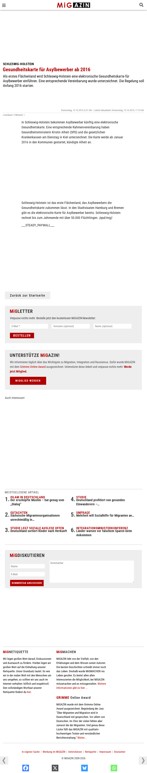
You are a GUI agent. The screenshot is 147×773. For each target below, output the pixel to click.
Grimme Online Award (33, 366)
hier (29, 692)
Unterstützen (75, 751)
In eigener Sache (31, 751)
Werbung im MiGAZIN (54, 751)
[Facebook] (46, 769)
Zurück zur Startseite (27, 295)
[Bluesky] (105, 769)
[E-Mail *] (29, 326)
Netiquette (90, 751)
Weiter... (81, 737)
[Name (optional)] (112, 326)
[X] (76, 769)
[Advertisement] (73, 35)
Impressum (105, 751)
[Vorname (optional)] (71, 326)
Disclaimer (119, 751)
